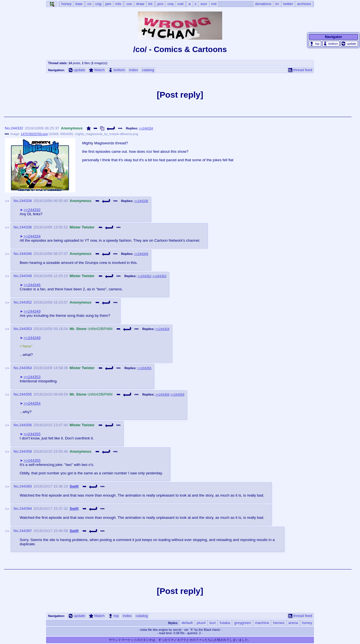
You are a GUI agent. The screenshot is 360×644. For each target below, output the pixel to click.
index (133, 70)
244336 (25, 227)
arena (293, 623)
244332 (17, 128)
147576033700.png (34, 134)
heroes (279, 623)
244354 (25, 368)
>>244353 (159, 276)
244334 (25, 201)
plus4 (201, 623)
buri (213, 623)
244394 (25, 508)
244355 (25, 394)
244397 (25, 531)
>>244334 (146, 128)
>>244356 (162, 394)
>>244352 (144, 276)
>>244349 (141, 253)
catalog (148, 70)
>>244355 (144, 368)
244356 (25, 425)
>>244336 (141, 201)
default (187, 623)
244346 (25, 254)
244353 (25, 329)
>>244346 (32, 285)
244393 (25, 486)
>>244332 (32, 210)
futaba (225, 623)
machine (262, 623)
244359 (25, 451)
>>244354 (162, 329)
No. (8, 128)
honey (307, 623)
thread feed (300, 70)
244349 (25, 276)
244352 (25, 302)
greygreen (242, 623)
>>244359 (177, 394)
